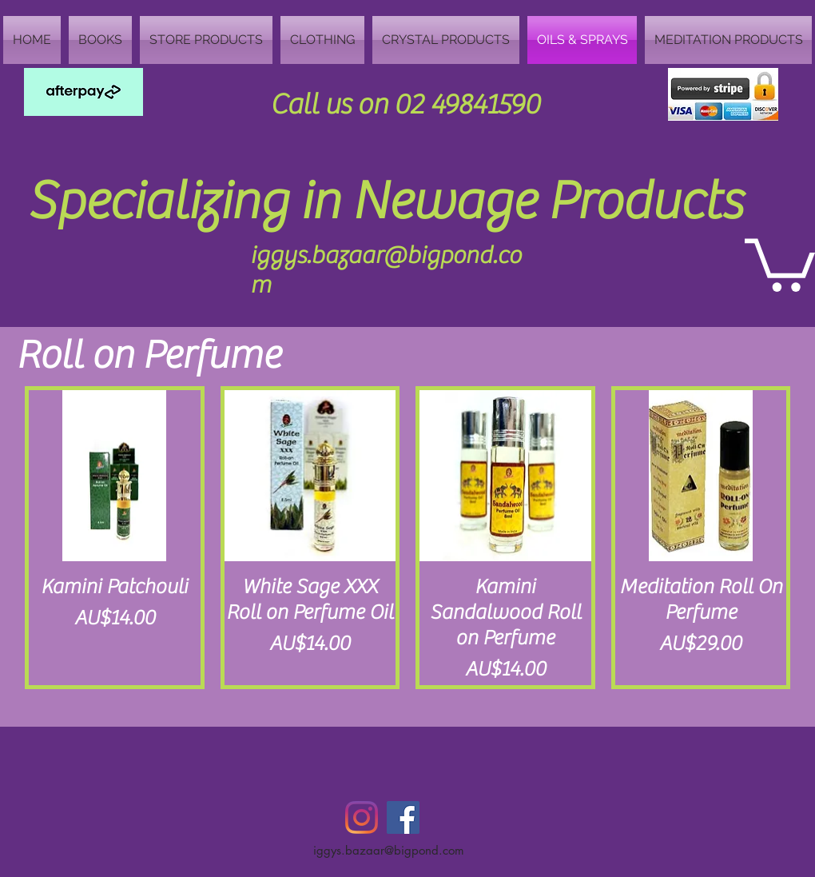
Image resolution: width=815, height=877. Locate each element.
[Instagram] (361, 817)
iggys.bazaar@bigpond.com (388, 850)
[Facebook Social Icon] (403, 817)
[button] (780, 262)
